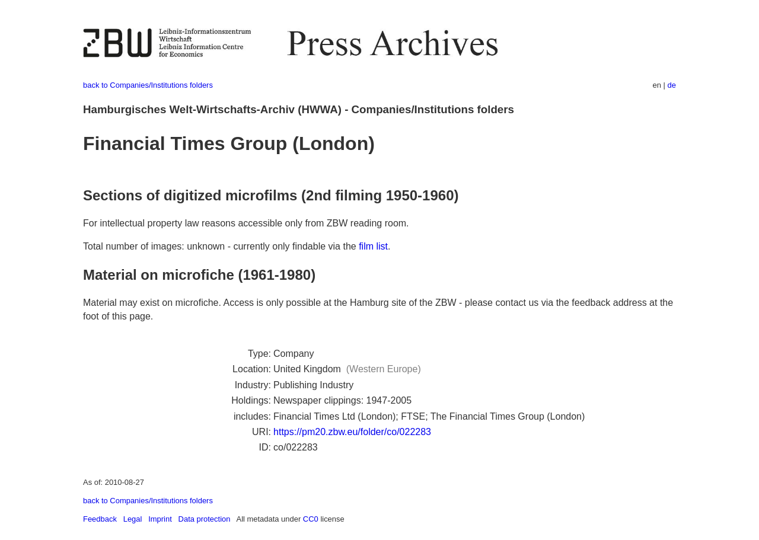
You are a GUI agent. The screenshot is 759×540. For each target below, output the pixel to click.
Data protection (204, 519)
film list (373, 246)
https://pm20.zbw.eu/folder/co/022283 (352, 432)
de (672, 85)
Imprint (160, 519)
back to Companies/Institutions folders (148, 85)
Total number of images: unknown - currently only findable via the (221, 246)
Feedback (100, 519)
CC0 (310, 519)
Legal (132, 519)
